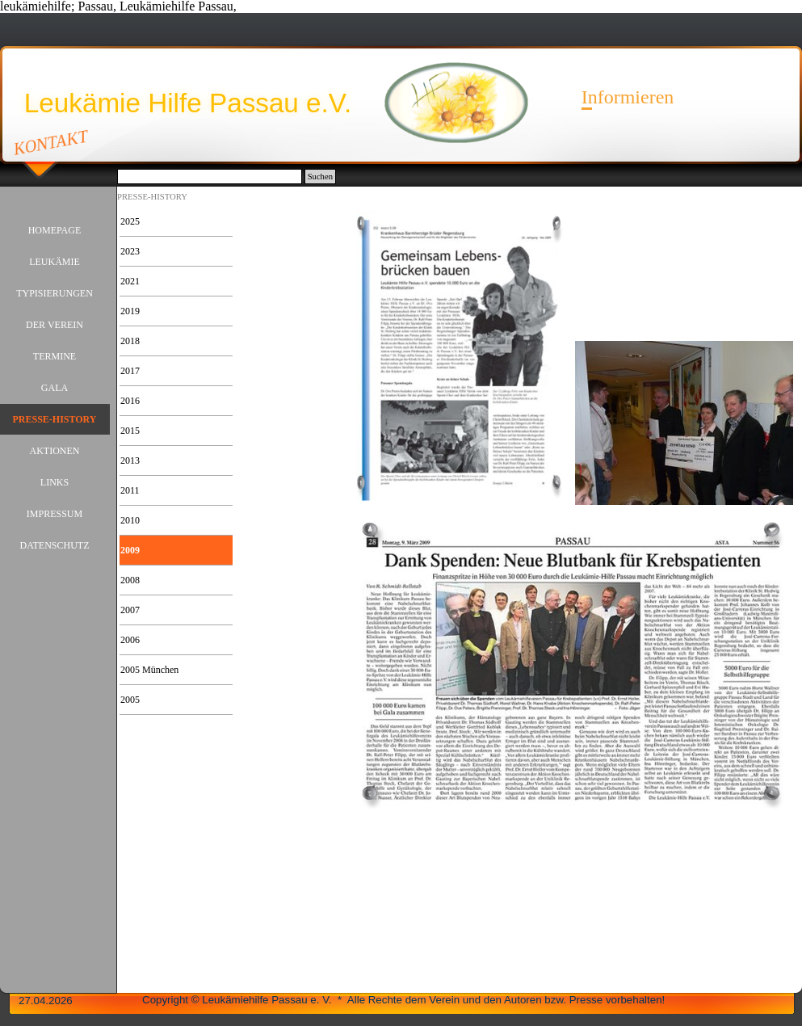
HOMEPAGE (55, 230)
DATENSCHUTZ (55, 545)
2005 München (149, 669)
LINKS (54, 482)
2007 (130, 610)
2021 (130, 281)
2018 (130, 341)
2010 (130, 520)
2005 (130, 699)
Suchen (320, 176)
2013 (130, 460)
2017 (130, 370)
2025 (130, 221)
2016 (130, 400)
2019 (130, 311)
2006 (130, 639)
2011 (130, 490)
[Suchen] (209, 176)
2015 (130, 430)
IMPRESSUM (54, 513)
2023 (130, 251)
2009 (130, 550)
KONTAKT (51, 142)
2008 (130, 580)
